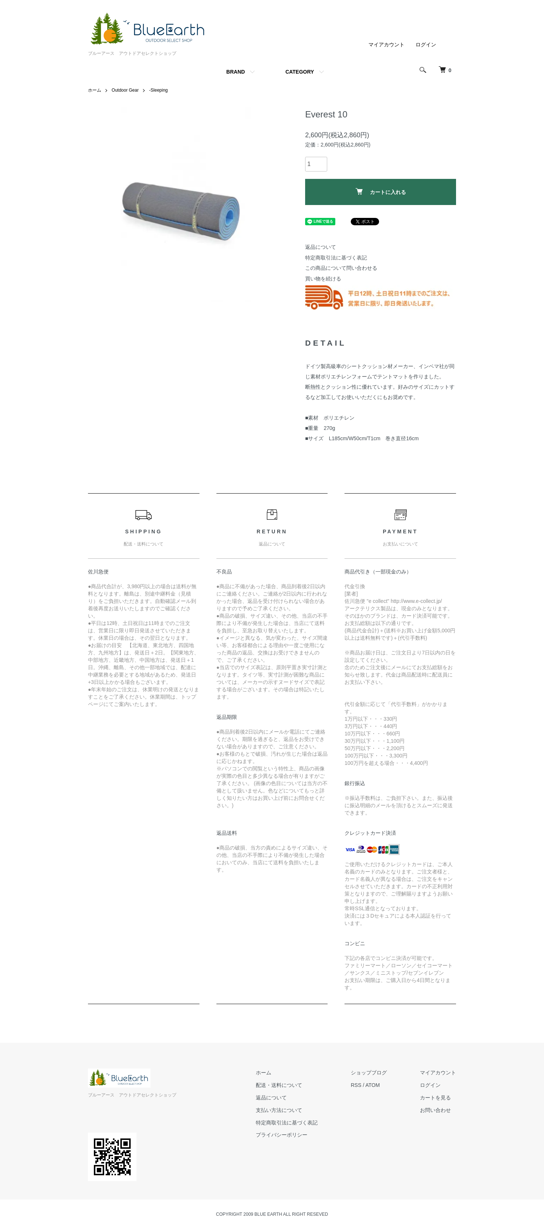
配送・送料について (279, 1085)
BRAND (235, 72)
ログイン (426, 44)
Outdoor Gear (125, 90)
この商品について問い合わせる (341, 268)
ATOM (372, 1085)
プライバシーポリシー (281, 1135)
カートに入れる (381, 191)
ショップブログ (369, 1073)
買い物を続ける (323, 279)
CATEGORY (299, 72)
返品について (320, 247)
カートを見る (435, 1098)
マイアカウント (386, 44)
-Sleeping (158, 90)
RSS (356, 1085)
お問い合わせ (435, 1110)
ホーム (94, 90)
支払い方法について (279, 1110)
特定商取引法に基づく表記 (336, 258)
